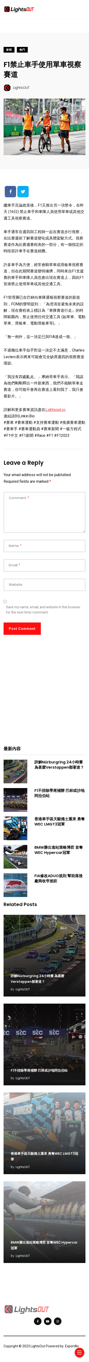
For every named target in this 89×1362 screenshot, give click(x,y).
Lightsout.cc (55, 409)
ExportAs (72, 1346)
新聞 (9, 49)
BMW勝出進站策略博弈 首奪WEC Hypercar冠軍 (58, 850)
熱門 (22, 49)
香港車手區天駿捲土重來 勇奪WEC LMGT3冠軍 (59, 821)
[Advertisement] (44, 693)
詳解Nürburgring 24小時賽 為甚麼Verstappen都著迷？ (59, 764)
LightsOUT (23, 989)
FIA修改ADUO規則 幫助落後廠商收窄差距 (58, 878)
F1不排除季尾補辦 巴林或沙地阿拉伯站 (59, 793)
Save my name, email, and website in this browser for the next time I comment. (43, 609)
